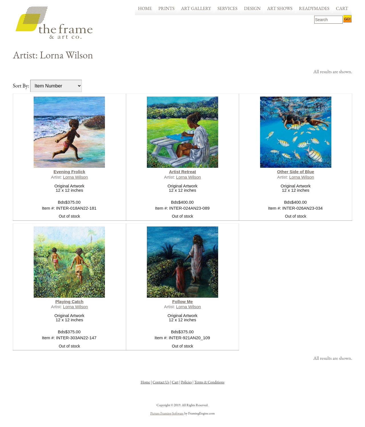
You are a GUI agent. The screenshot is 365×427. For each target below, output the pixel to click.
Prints (167, 8)
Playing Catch (69, 301)
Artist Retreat (182, 171)
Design (252, 8)
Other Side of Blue (295, 171)
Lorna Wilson (75, 177)
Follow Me (182, 301)
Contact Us (161, 382)
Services (228, 8)
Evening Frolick (69, 171)
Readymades (314, 8)
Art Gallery (196, 8)
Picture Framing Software (167, 413)
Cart (342, 8)
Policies (186, 382)
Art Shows (279, 8)
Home (145, 8)
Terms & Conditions (209, 382)
